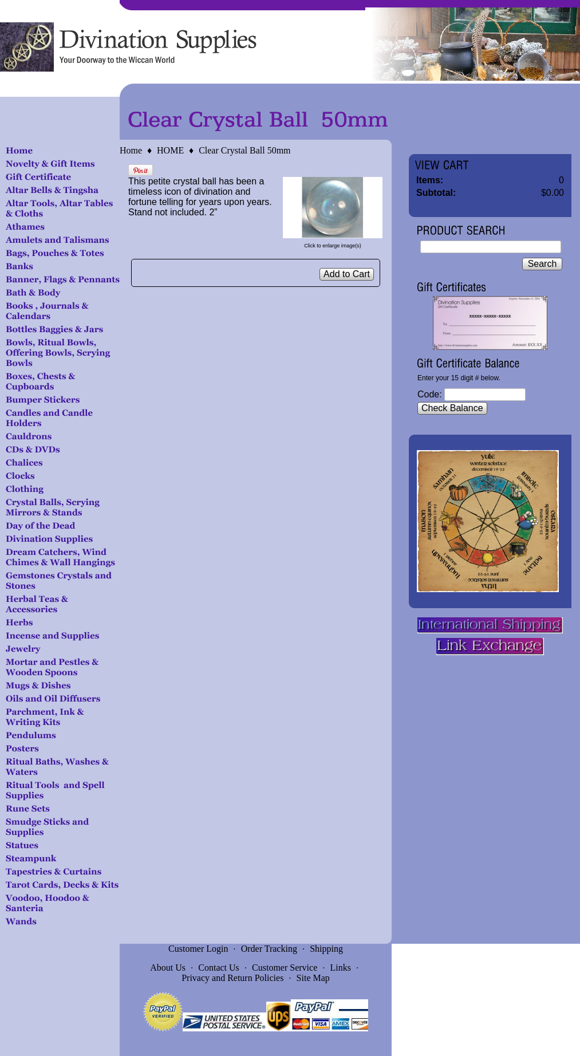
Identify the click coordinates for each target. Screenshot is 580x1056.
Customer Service (284, 967)
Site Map (313, 978)
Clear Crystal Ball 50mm (244, 150)
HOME (170, 150)
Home (131, 150)
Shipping (326, 948)
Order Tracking (269, 948)
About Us (168, 967)
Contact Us (218, 967)
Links (340, 967)
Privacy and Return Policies (232, 978)
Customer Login (198, 948)
